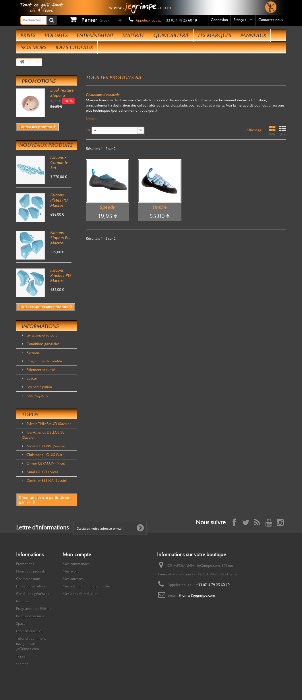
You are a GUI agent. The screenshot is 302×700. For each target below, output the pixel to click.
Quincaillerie (171, 35)
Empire (159, 207)
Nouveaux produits (46, 145)
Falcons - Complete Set (59, 162)
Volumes (56, 35)
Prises (28, 35)
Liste (282, 130)
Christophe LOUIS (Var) (44, 455)
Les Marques (214, 35)
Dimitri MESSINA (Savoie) (46, 480)
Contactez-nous (270, 20)
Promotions (39, 81)
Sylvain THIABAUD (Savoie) (48, 423)
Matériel (133, 35)
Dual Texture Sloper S (62, 93)
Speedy (107, 207)
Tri (88, 130)
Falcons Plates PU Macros (59, 200)
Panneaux (253, 35)
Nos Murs (33, 47)
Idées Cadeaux (74, 47)
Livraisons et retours (41, 335)
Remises (33, 352)
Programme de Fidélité (44, 361)
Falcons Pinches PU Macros (60, 275)
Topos (30, 414)
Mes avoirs (71, 571)
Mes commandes (76, 564)
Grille (272, 130)
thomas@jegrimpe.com (197, 595)
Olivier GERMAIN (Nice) (45, 463)
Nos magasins (37, 395)
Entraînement (95, 35)
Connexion (219, 20)
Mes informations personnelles (87, 586)
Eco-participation (39, 387)
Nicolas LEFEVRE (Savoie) (45, 446)
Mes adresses (73, 579)
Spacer (31, 378)
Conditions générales (42, 344)
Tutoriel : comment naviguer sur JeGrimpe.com (31, 643)
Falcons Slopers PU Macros (60, 237)
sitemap (22, 664)
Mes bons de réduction (80, 593)
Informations (40, 326)
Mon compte (77, 554)
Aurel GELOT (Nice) (42, 472)
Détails (91, 118)
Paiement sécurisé (40, 370)
